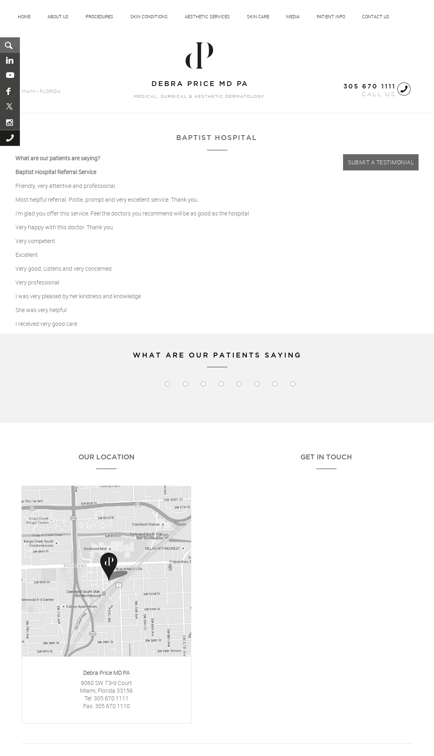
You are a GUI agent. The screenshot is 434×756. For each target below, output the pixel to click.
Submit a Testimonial (381, 162)
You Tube (10, 76)
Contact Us (375, 16)
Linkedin (10, 60)
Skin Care (258, 16)
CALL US (369, 90)
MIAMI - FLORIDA (41, 92)
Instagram (10, 122)
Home (24, 16)
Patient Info (331, 16)
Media (293, 16)
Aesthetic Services (207, 16)
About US (58, 16)
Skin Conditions (149, 16)
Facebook (10, 91)
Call (10, 138)
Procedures (99, 16)
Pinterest (10, 106)
